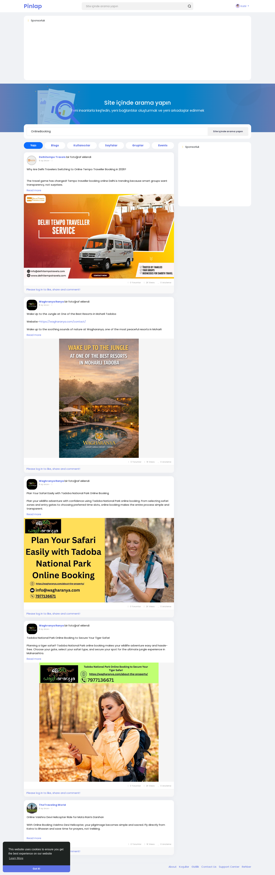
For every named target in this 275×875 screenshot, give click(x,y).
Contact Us (209, 867)
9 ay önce (44, 629)
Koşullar (184, 867)
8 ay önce (44, 305)
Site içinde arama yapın (228, 131)
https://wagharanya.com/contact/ (63, 321)
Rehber (246, 867)
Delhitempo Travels (52, 157)
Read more (34, 190)
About (173, 867)
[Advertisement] (132, 52)
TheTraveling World (52, 805)
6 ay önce (44, 160)
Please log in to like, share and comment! (53, 289)
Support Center (229, 867)
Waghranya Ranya (51, 301)
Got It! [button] (36, 868)
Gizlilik (196, 867)
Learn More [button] (16, 858)
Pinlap (33, 6)
